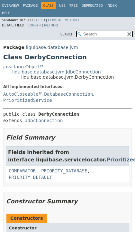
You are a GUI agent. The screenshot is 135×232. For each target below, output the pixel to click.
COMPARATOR (22, 170)
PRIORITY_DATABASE (64, 170)
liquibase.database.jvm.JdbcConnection (56, 71)
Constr (54, 20)
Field (40, 20)
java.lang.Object (21, 66)
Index (112, 5)
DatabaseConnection (68, 94)
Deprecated (92, 5)
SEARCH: (67, 34)
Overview (10, 5)
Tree (73, 5)
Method (72, 20)
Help (6, 13)
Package (30, 5)
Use (62, 5)
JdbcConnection (44, 120)
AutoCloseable (21, 94)
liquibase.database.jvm (52, 47)
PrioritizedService (27, 100)
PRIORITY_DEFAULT (30, 177)
